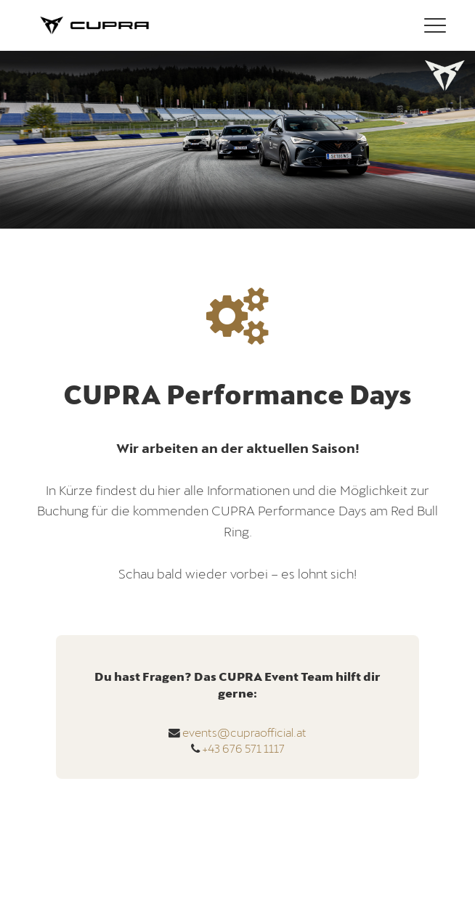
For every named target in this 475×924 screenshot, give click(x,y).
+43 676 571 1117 (243, 748)
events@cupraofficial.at (244, 732)
